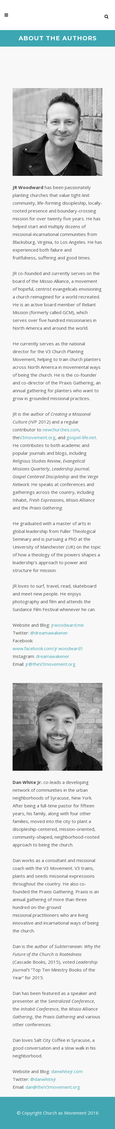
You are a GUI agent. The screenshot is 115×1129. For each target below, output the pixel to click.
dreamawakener (52, 656)
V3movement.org (37, 437)
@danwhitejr (43, 1079)
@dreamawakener (49, 633)
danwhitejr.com (67, 1071)
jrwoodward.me (67, 625)
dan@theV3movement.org (52, 1087)
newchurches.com (61, 430)
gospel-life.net (81, 437)
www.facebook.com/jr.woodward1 (48, 648)
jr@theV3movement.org (50, 664)
